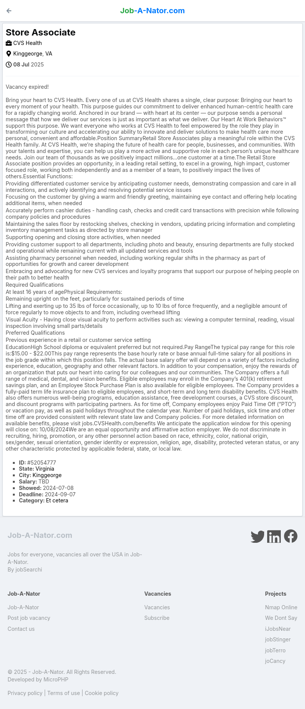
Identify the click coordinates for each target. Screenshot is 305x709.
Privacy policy (25, 693)
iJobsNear (278, 629)
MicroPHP (56, 679)
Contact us (21, 629)
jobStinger (278, 639)
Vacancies (157, 607)
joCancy (275, 661)
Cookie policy (102, 693)
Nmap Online (281, 607)
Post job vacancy (29, 618)
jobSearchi (29, 569)
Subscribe (157, 618)
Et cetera (57, 500)
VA (48, 53)
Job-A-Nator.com (40, 535)
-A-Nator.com (152, 10)
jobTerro (275, 650)
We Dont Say (281, 618)
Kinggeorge (27, 53)
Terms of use (63, 693)
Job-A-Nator (23, 607)
